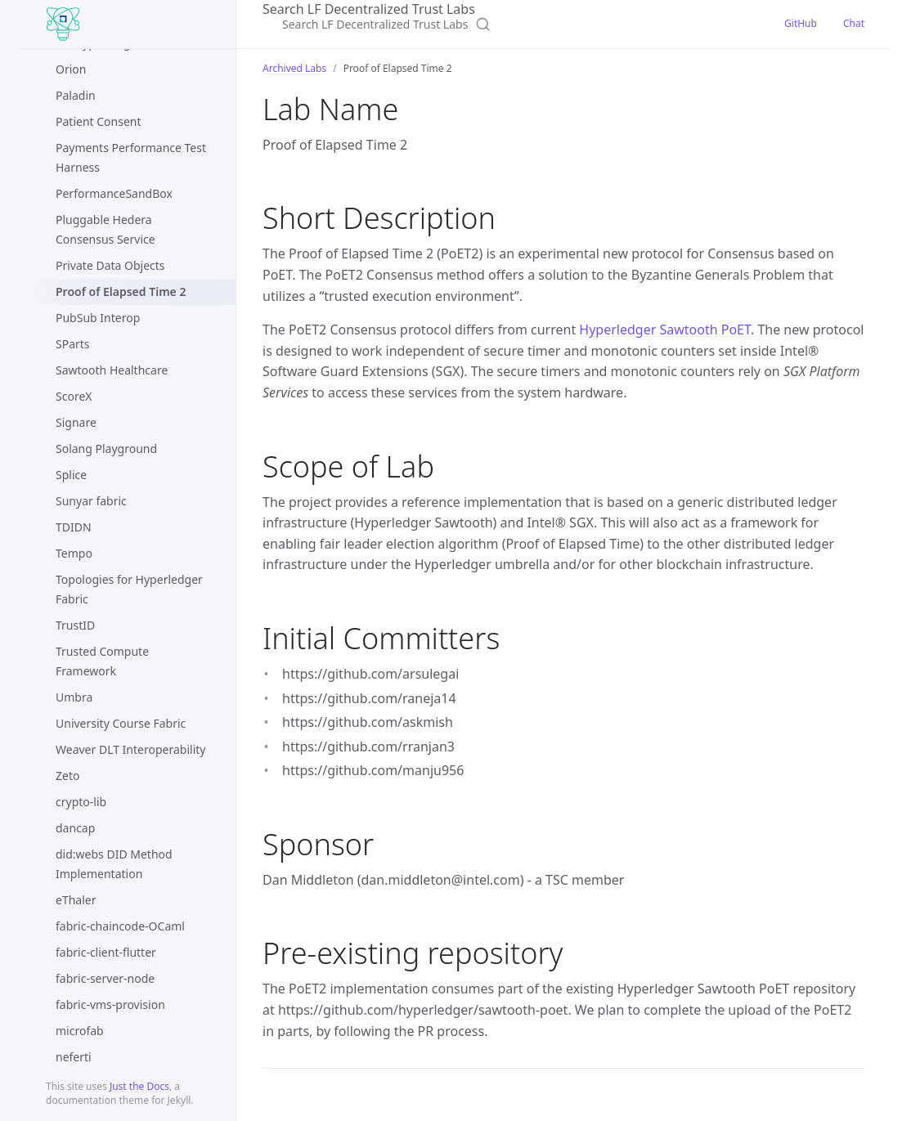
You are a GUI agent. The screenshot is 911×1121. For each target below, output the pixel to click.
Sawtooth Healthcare (112, 370)
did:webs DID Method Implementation (114, 863)
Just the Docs (139, 1086)
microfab (80, 1030)
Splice (71, 474)
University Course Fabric (121, 723)
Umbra (74, 697)
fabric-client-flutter (106, 952)
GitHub (800, 23)
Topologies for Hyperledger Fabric (129, 589)
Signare (76, 422)
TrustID (75, 625)
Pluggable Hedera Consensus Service (105, 229)
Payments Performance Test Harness (131, 157)
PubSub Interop (98, 317)
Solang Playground (106, 448)
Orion (71, 69)
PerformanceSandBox (114, 193)
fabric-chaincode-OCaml (120, 926)
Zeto (67, 775)
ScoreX (74, 396)
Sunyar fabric (91, 501)
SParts (73, 344)
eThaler (76, 900)
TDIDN (74, 527)
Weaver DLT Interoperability (130, 749)
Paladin (76, 95)
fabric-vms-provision (110, 1004)
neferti (74, 1057)
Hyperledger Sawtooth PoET (665, 330)
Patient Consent (98, 121)
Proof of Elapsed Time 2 (121, 291)
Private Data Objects (110, 265)
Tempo (74, 553)
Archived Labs (294, 68)
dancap (75, 828)
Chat (853, 23)
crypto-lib (81, 801)
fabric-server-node (105, 978)
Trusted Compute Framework (102, 661)
